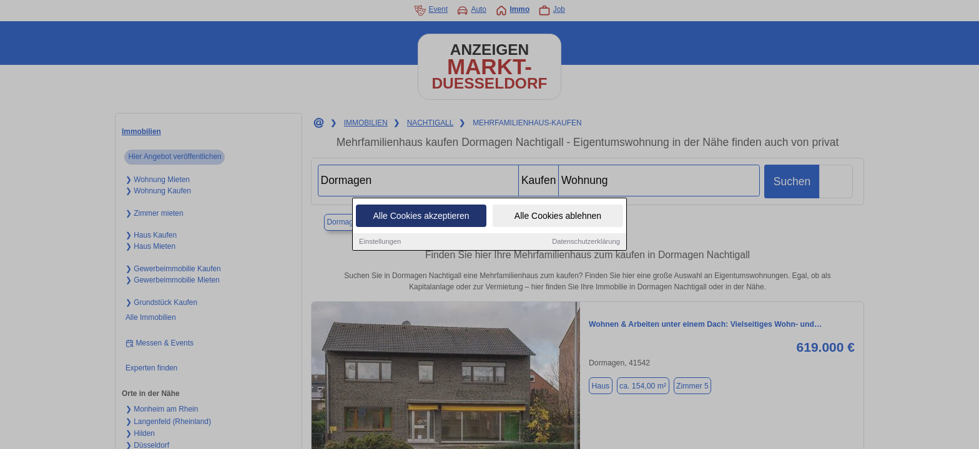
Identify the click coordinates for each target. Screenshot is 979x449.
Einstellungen (380, 242)
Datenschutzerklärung (586, 242)
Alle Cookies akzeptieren (421, 216)
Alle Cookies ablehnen (557, 216)
